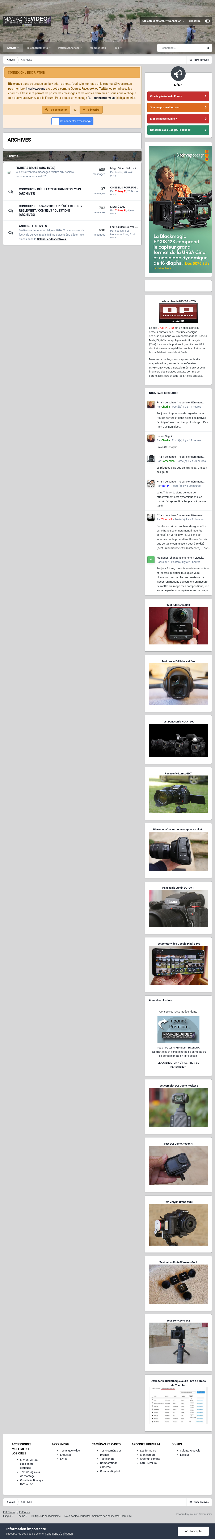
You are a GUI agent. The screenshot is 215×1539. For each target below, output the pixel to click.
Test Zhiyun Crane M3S (178, 1202)
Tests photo (107, 1458)
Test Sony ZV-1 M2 (178, 1320)
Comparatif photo (110, 1471)
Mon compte (147, 1454)
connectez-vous (104, 97)
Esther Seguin (165, 436)
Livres (63, 1458)
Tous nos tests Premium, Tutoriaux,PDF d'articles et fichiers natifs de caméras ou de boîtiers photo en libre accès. (178, 1051)
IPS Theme (9, 1512)
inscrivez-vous (35, 88)
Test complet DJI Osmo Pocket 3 (178, 1085)
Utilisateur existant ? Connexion (163, 21)
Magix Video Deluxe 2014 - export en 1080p (136, 168)
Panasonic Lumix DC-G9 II (178, 887)
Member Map (98, 47)
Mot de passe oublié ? (163, 118)
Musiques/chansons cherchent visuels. (180, 557)
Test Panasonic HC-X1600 (178, 721)
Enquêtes (65, 1454)
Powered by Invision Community (194, 1514)
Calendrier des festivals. (52, 239)
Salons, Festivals (190, 1450)
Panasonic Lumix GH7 (178, 773)
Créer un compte (150, 1458)
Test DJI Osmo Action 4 (178, 1143)
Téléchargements (37, 47)
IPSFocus (24, 1512)
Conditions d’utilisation (59, 1533)
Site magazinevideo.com (165, 107)
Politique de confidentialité (46, 1516)
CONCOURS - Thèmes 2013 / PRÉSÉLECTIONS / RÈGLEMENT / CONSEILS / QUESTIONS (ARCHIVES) (50, 210)
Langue (8, 1516)
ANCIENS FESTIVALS (33, 226)
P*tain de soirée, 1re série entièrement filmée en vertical (180, 403)
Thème (22, 1516)
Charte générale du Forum (166, 96)
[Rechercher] (180, 48)
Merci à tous (117, 206)
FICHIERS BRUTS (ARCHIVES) (35, 168)
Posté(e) (186, 406)
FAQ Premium (148, 1463)
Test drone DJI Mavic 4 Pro (178, 661)
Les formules (148, 1450)
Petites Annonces (69, 47)
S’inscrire (195, 21)
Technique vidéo (70, 1450)
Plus (117, 47)
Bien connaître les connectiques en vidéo (178, 829)
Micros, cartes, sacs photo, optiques (29, 1463)
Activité (12, 47)
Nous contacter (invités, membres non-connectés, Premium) (98, 1516)
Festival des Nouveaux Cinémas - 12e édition (137, 226)
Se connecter (59, 109)
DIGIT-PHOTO (166, 327)
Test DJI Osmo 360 (178, 605)
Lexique (185, 1454)
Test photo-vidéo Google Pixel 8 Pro (178, 943)
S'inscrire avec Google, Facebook (170, 129)
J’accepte (193, 1531)
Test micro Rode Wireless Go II (178, 1262)
